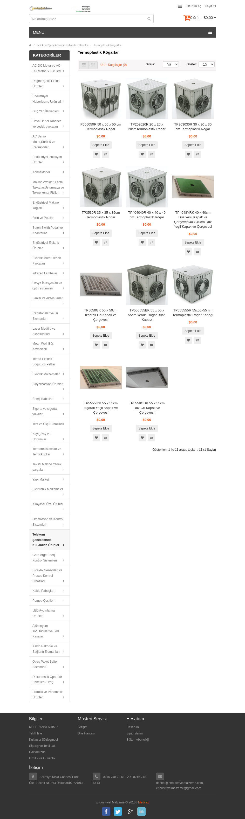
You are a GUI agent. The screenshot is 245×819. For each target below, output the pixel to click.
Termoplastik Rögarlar (107, 45)
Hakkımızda (37, 752)
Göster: (189, 64)
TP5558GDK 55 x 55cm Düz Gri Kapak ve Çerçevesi (147, 407)
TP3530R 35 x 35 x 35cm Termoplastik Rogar (101, 215)
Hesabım (132, 727)
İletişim (82, 727)
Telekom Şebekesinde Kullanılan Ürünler (62, 45)
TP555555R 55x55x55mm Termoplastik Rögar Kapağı (193, 312)
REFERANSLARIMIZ (43, 727)
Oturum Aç (194, 6)
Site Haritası (86, 733)
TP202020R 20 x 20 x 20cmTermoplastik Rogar (147, 126)
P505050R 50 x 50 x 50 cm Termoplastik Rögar (100, 126)
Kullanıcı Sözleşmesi (43, 739)
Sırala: (150, 64)
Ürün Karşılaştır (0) (113, 65)
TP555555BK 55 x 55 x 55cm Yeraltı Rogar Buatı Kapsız (147, 315)
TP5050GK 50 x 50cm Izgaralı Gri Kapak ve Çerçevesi (100, 315)
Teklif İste (35, 733)
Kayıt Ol (210, 6)
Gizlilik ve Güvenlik (42, 758)
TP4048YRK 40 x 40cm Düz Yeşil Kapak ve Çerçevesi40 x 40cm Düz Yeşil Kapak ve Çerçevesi (193, 219)
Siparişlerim (134, 733)
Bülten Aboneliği (137, 739)
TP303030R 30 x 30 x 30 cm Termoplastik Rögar (193, 126)
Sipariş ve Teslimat (42, 746)
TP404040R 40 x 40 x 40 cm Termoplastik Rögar (147, 215)
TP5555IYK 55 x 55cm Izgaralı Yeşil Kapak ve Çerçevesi (101, 407)
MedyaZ (143, 802)
